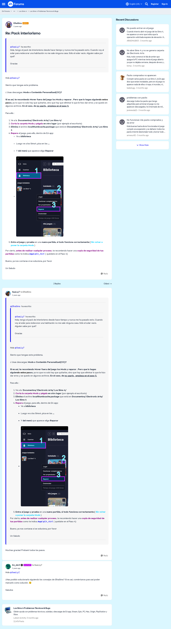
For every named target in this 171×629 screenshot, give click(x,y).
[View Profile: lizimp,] (122, 52)
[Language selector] (134, 4)
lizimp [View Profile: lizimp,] (129, 65)
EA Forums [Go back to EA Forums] (6, 11)
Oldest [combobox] (108, 283)
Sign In (165, 4)
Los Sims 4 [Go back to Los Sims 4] (23, 11)
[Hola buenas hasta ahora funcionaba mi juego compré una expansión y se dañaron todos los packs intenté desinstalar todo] (146, 129)
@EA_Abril (39, 253)
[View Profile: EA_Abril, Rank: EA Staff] (8, 566)
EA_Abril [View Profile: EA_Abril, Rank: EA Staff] (16, 565)
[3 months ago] (145, 40)
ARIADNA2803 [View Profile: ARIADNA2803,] (133, 41)
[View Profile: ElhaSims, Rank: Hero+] (8, 24)
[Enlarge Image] (62, 196)
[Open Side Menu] (4, 4)
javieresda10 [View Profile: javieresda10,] (132, 110)
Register (155, 4)
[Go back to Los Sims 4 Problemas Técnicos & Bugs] (61, 608)
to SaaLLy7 (37, 565)
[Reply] (104, 274)
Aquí (31, 253)
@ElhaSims (15, 306)
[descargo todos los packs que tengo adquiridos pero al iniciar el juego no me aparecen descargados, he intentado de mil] (146, 104)
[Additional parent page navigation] (14, 11)
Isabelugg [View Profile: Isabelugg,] (131, 88)
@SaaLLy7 (15, 46)
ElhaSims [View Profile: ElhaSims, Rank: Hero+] (17, 23)
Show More (143, 145)
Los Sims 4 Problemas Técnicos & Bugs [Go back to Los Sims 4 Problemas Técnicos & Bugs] (44, 11)
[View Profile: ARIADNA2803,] (122, 30)
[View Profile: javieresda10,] (122, 99)
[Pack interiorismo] (21, 26)
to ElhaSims (25, 292)
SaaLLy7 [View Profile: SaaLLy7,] (16, 292)
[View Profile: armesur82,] (122, 122)
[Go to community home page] (16, 4)
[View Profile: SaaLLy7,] (8, 293)
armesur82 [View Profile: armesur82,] (131, 135)
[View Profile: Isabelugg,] (122, 77)
